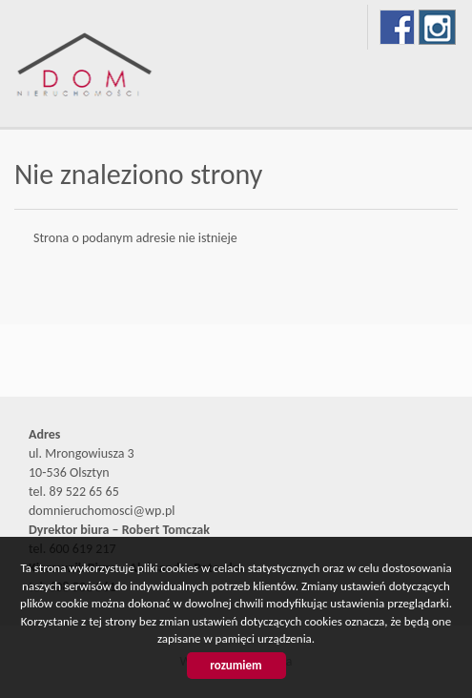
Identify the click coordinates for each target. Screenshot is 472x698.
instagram (437, 27)
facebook (397, 27)
